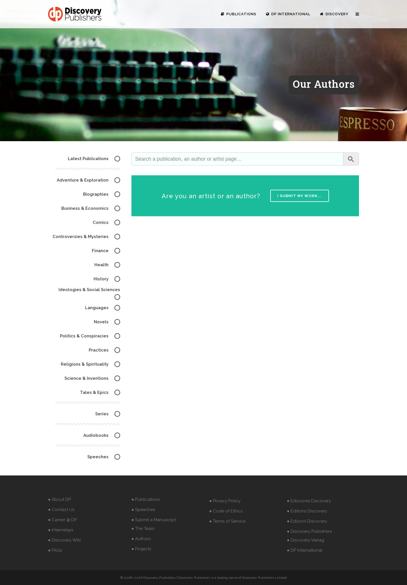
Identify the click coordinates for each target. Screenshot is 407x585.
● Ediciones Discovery (309, 500)
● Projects (141, 548)
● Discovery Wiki (64, 540)
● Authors (141, 538)
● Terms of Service (227, 521)
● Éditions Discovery (307, 511)
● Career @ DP (62, 519)
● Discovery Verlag (305, 540)
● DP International (304, 550)
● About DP (59, 499)
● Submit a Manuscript (153, 519)
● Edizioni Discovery (307, 521)
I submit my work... (299, 196)
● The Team (143, 528)
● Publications (145, 499)
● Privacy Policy (225, 500)
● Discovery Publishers (309, 531)
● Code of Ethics (226, 511)
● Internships (60, 529)
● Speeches (143, 509)
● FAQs (55, 550)
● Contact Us (61, 509)
